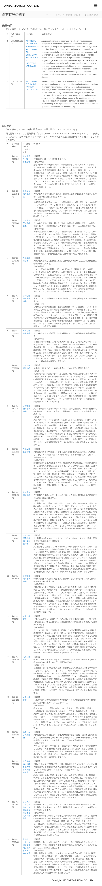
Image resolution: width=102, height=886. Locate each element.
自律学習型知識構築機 (26, 223)
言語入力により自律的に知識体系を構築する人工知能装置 (26, 810)
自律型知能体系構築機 (26, 408)
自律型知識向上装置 (26, 194)
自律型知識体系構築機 (26, 298)
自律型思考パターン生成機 (26, 159)
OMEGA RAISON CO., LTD (21, 5)
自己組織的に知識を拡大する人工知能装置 (26, 766)
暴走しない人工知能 (26, 735)
